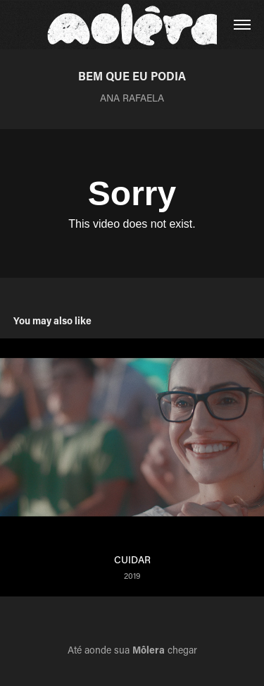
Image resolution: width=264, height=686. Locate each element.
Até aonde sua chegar (132, 649)
